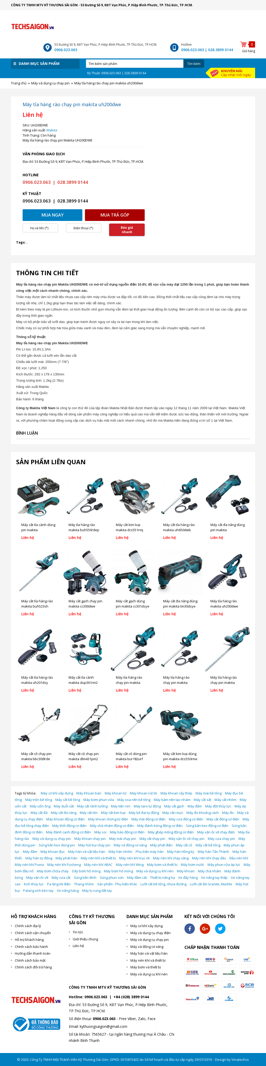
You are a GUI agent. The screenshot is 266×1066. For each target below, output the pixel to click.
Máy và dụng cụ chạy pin (51, 838)
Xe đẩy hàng (188, 877)
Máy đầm (195, 806)
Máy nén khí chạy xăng (171, 858)
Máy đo (228, 812)
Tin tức (78, 932)
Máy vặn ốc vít (37, 877)
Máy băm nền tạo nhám (172, 799)
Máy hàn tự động (38, 858)
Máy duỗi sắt (64, 806)
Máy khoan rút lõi (143, 793)
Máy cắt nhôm (225, 799)
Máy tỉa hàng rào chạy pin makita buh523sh (223, 682)
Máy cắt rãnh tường (92, 806)
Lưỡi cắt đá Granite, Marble (211, 884)
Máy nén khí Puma (29, 864)
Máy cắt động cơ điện (223, 819)
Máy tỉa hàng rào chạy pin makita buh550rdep (129, 682)
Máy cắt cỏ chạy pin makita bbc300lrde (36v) (36, 758)
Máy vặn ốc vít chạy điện (216, 832)
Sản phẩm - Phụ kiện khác (117, 884)
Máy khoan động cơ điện (65, 819)
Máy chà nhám (209, 871)
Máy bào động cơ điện (127, 832)
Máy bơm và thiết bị (162, 864)
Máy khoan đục (53, 851)
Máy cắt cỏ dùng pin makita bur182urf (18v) (131, 758)
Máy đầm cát (137, 877)
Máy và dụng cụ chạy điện (150, 932)
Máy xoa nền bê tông (133, 799)
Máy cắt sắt (202, 799)
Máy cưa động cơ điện (186, 819)
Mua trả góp (115, 215)
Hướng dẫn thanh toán (32, 953)
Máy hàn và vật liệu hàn (86, 851)
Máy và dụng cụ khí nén (155, 871)
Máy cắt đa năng (63, 812)
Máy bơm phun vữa (98, 799)
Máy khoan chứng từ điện (108, 819)
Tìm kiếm (194, 64)
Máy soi (100, 832)
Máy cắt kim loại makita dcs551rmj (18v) (129, 529)
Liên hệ (78, 945)
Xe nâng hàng (68, 890)
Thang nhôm (84, 884)
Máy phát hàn (66, 858)
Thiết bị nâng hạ (162, 877)
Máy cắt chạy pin (152, 838)
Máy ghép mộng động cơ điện (171, 832)
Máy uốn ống (40, 806)
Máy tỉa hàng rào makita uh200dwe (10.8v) (224, 606)
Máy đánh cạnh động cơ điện (68, 832)
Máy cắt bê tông (67, 799)
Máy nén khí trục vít (134, 858)
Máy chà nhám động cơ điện (112, 825)
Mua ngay (53, 215)
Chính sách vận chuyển (33, 932)
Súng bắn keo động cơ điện (207, 825)
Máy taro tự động (147, 806)
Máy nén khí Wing (130, 864)
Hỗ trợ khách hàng (29, 939)
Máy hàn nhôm (120, 851)
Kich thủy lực (34, 884)
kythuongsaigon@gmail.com (103, 1026)
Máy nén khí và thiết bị (98, 858)
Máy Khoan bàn (88, 793)
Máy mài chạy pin (122, 838)
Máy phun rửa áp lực (224, 864)
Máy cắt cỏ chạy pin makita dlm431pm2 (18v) (84, 758)
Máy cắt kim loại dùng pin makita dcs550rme (180, 756)
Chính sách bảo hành (31, 946)
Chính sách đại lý (28, 925)
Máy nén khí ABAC (98, 864)
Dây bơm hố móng (86, 871)
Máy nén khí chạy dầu (209, 858)
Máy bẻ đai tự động (144, 812)
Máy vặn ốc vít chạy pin (186, 838)
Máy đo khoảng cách (203, 812)
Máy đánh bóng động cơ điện (160, 825)
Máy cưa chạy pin (221, 838)
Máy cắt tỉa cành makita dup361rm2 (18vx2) (83, 682)
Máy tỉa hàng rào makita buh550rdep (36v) (84, 529)
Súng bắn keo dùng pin (57, 845)
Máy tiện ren (120, 806)
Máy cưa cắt (61, 877)
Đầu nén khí (238, 858)
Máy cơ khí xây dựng (57, 793)
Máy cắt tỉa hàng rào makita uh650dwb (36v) (179, 529)
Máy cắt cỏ (184, 845)
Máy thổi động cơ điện (69, 825)
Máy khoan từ (116, 793)
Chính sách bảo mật (30, 960)
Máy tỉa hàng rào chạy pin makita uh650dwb (176, 682)
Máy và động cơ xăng (130, 845)
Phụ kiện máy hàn (150, 851)
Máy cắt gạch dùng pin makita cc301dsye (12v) (132, 606)
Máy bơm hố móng (118, 871)
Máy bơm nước (192, 864)
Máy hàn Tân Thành (213, 851)
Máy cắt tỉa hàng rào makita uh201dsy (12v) (37, 682)
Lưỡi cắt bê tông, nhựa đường (164, 884)
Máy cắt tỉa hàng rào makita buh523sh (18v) (37, 606)
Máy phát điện (161, 845)
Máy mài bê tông (209, 793)
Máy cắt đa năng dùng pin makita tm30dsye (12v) (180, 606)
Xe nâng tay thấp (214, 877)
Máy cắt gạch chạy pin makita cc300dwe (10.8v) (85, 606)
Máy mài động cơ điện (148, 819)
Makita (51, 130)
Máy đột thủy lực (218, 806)
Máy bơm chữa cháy (53, 871)
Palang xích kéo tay (38, 890)
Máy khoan (186, 871)
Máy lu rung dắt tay (97, 890)
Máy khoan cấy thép (176, 793)
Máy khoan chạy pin (90, 838)
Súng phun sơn (112, 877)
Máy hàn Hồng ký (180, 851)
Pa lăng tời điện (59, 884)
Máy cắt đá (39, 812)
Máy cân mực (172, 812)
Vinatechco (240, 1059)
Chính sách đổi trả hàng (33, 967)
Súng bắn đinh (85, 877)
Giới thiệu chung (85, 939)
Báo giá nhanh (127, 229)
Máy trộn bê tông (38, 799)
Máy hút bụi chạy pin (94, 845)
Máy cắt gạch (174, 806)
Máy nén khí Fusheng (64, 864)
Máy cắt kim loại (113, 812)
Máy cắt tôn (89, 812)
